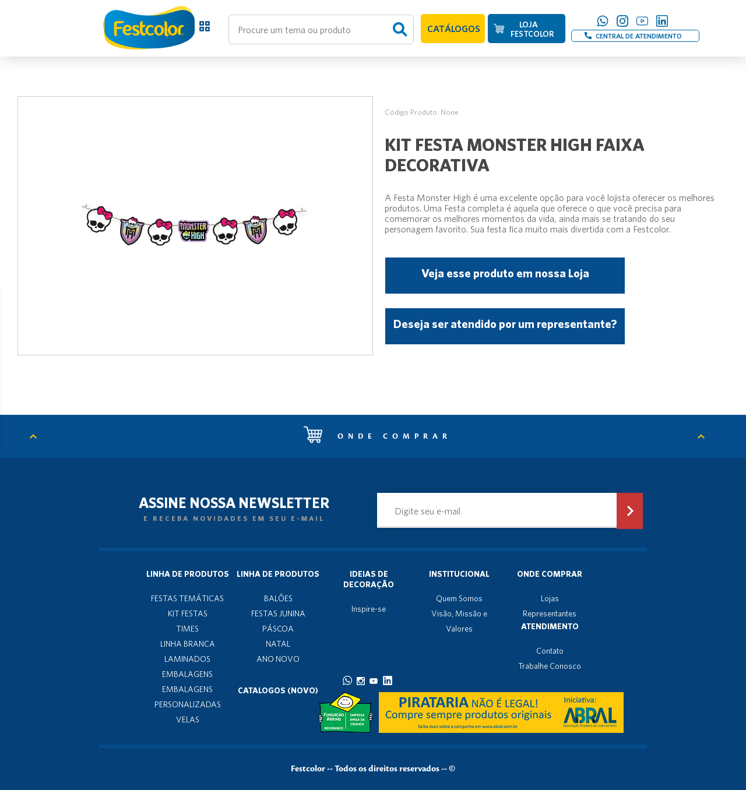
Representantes (549, 613)
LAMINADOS (187, 659)
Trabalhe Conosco (549, 666)
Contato (550, 650)
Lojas (550, 598)
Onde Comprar (549, 574)
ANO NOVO (278, 659)
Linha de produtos (187, 574)
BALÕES (278, 598)
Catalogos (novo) (278, 690)
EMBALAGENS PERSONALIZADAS (187, 697)
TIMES (187, 628)
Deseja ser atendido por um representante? (505, 323)
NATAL (278, 643)
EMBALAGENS (187, 674)
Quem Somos (459, 598)
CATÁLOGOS (453, 28)
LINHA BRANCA (187, 643)
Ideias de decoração (368, 579)
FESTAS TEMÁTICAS (187, 598)
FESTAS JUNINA (278, 613)
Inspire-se (368, 608)
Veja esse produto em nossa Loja (505, 273)
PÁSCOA (278, 628)
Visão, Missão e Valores (459, 621)
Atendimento (550, 626)
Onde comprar (378, 436)
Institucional (459, 574)
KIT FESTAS (187, 613)
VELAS (187, 719)
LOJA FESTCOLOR (532, 29)
